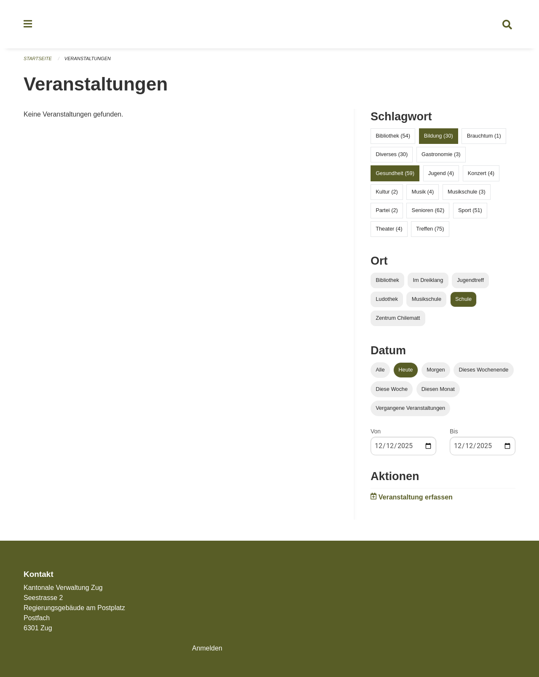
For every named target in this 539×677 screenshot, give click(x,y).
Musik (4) (423, 191)
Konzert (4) (481, 173)
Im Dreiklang (428, 280)
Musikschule (426, 299)
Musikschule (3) (467, 191)
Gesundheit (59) (395, 173)
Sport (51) (470, 210)
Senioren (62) (428, 210)
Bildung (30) (438, 136)
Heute (405, 370)
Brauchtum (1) (484, 136)
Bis (454, 431)
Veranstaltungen (87, 58)
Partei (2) (387, 210)
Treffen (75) (430, 229)
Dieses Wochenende (484, 370)
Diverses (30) (392, 154)
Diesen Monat (438, 389)
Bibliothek (387, 280)
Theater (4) (389, 229)
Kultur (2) (387, 191)
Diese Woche (392, 389)
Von (376, 431)
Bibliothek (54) (393, 136)
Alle (380, 370)
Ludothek (387, 299)
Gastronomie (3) (441, 154)
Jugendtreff (470, 280)
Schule (463, 299)
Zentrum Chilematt (398, 318)
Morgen (436, 370)
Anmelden (207, 648)
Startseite (38, 58)
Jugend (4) (441, 173)
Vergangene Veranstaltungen (410, 408)
